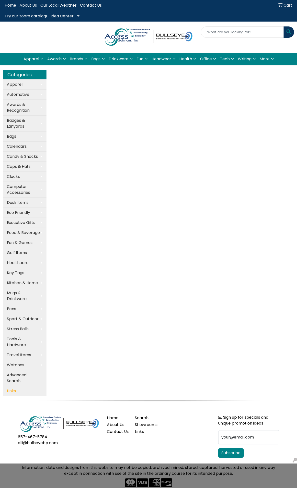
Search (141, 418)
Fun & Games (20, 242)
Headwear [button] (161, 59)
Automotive (18, 94)
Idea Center (62, 16)
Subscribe (230, 453)
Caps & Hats (19, 166)
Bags (11, 136)
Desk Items (17, 202)
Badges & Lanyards (16, 123)
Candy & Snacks (22, 156)
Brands (76, 59)
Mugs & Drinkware (17, 296)
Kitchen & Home (22, 283)
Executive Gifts (21, 222)
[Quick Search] (242, 32)
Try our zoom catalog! (26, 16)
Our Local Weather (58, 5)
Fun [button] (140, 59)
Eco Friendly (18, 212)
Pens (11, 309)
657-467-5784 (32, 437)
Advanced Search (16, 378)
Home (10, 5)
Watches (15, 365)
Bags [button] (96, 59)
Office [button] (206, 59)
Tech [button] (225, 59)
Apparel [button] (31, 59)
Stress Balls (18, 329)
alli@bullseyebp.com (38, 443)
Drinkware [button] (118, 59)
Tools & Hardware (16, 342)
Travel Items (19, 355)
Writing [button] (244, 59)
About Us (28, 5)
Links (139, 431)
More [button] (265, 59)
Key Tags (15, 273)
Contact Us (91, 5)
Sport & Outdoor (23, 319)
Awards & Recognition (18, 107)
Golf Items (17, 253)
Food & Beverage (23, 232)
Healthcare (18, 263)
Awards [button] (54, 59)
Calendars (17, 146)
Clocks (13, 176)
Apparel (15, 84)
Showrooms (146, 424)
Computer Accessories (18, 189)
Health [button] (185, 59)
